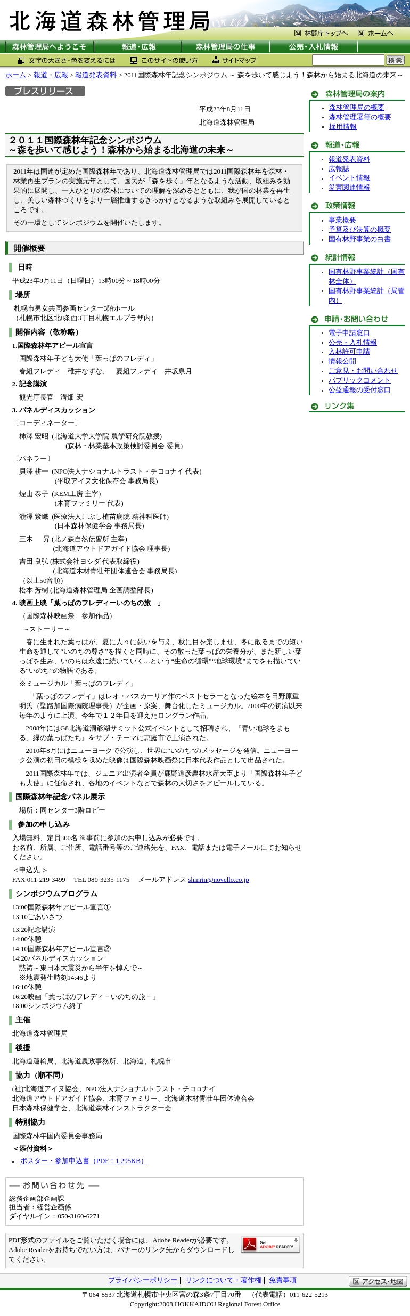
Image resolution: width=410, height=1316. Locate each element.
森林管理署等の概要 (360, 117)
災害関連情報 (349, 187)
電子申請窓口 (349, 333)
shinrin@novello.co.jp (218, 879)
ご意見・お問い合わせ (363, 371)
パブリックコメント (360, 380)
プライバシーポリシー (142, 1280)
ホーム (15, 75)
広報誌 (339, 169)
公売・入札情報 (353, 342)
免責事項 (283, 1280)
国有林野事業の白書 (360, 239)
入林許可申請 (349, 351)
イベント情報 (349, 178)
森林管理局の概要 (356, 107)
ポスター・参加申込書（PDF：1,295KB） (83, 1161)
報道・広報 (51, 75)
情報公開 (342, 361)
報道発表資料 (96, 75)
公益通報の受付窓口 (360, 390)
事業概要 (342, 220)
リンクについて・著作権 (223, 1280)
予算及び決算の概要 (360, 229)
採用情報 (343, 127)
